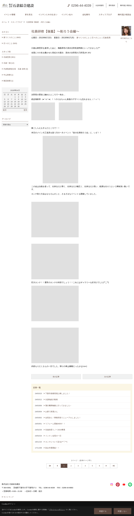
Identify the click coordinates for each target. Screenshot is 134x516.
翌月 (25, 110)
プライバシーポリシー (57, 509)
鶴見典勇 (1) (8, 81)
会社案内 (86, 14)
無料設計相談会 (126, 5)
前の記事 (56, 377)
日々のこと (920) (10, 43)
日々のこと (96, 38)
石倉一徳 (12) (9, 63)
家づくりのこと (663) (12, 37)
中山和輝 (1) (8, 75)
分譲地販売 (99, 5)
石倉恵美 (107, 38)
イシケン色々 (67, 14)
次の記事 (107, 377)
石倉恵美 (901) (9, 57)
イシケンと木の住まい (47, 14)
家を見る (29, 14)
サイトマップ (8, 497)
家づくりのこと (83, 38)
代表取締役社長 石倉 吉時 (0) (16, 69)
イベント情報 (9, 14)
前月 (5, 110)
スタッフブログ (105, 14)
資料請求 (112, 5)
